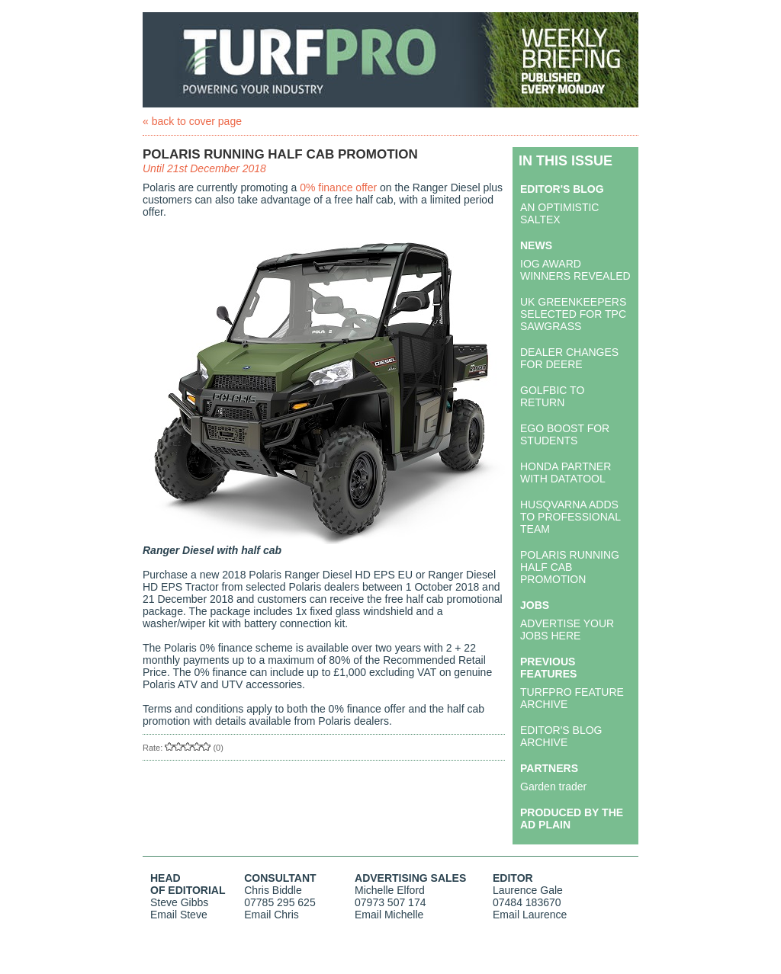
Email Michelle (389, 914)
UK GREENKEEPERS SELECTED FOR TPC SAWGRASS (573, 314)
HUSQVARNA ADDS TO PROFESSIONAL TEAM (570, 516)
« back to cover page (192, 121)
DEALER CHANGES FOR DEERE (569, 358)
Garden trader (553, 786)
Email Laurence (530, 914)
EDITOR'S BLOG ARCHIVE (561, 736)
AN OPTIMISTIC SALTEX (559, 213)
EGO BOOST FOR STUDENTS (564, 434)
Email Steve (178, 914)
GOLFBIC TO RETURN (552, 396)
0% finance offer (338, 187)
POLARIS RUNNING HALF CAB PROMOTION (569, 567)
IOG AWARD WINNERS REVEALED (575, 270)
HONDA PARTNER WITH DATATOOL (565, 472)
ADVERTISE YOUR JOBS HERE (567, 629)
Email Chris (271, 914)
